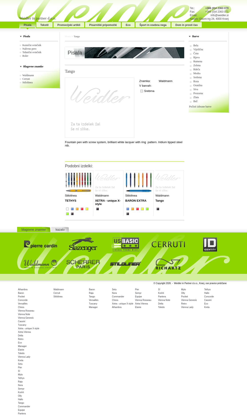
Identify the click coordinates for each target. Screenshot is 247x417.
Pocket (21, 296)
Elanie (21, 350)
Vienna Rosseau (26, 311)
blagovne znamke (34, 229)
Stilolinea (27, 82)
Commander (24, 406)
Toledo (21, 353)
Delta (20, 335)
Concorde (22, 300)
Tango (77, 36)
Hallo (20, 399)
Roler (25, 55)
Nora (20, 385)
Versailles (22, 303)
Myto (20, 374)
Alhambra (22, 289)
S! (19, 371)
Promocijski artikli (68, 25)
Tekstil (44, 25)
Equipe (21, 410)
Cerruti (26, 78)
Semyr (21, 389)
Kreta (20, 360)
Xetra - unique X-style (28, 328)
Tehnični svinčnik (31, 52)
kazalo (60, 229)
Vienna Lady (24, 357)
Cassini (21, 321)
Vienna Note (24, 314)
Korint (21, 392)
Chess (21, 307)
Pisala (27, 25)
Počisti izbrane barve (200, 106)
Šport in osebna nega (153, 25)
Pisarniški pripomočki (103, 25)
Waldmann (28, 75)
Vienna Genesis (25, 318)
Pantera (22, 413)
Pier (20, 367)
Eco (128, 25)
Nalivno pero (29, 48)
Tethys (21, 378)
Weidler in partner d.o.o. (37, 18)
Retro (20, 339)
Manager (22, 346)
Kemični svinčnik (31, 45)
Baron (21, 293)
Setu (20, 364)
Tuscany (22, 325)
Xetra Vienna (24, 332)
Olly (20, 396)
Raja (20, 381)
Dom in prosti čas (186, 25)
